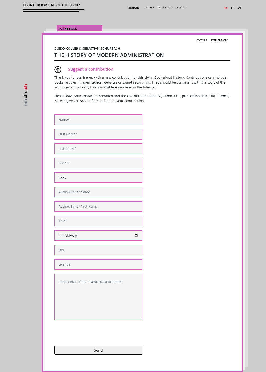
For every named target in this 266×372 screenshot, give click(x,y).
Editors (148, 7)
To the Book (68, 29)
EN (226, 7)
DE (239, 7)
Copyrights (165, 7)
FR (232, 7)
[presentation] (89, 333)
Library (133, 8)
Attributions (219, 40)
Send (98, 350)
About (181, 7)
